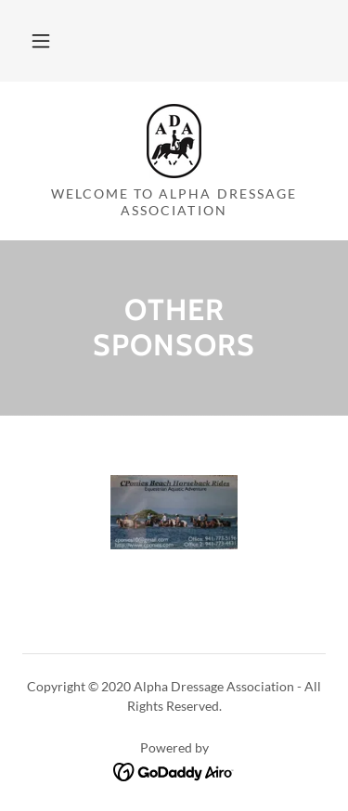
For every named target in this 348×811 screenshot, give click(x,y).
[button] (40, 40)
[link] (174, 141)
